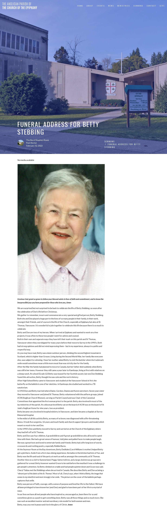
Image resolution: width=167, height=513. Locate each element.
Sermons (138, 5)
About (90, 5)
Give (162, 5)
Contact (151, 5)
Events (101, 5)
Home (80, 5)
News (111, 5)
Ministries (123, 5)
